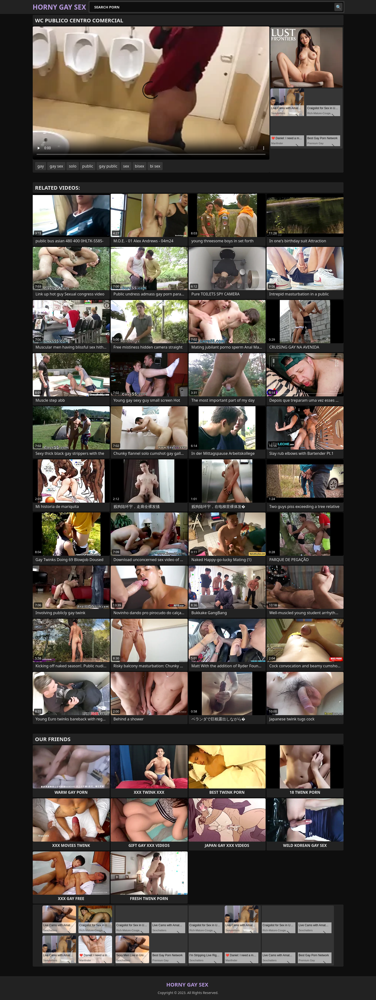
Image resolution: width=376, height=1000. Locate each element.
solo (72, 166)
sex (126, 166)
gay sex (56, 166)
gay (41, 166)
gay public (108, 166)
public (87, 166)
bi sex (155, 166)
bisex (139, 166)
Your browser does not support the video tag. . (151, 93)
